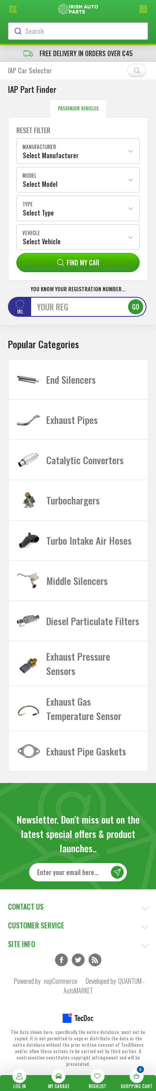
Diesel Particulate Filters (92, 621)
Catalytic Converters (85, 460)
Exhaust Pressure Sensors (78, 663)
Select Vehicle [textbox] (42, 241)
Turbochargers (73, 500)
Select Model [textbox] (40, 184)
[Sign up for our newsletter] (78, 872)
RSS (95, 960)
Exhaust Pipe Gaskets (86, 751)
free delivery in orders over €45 (78, 53)
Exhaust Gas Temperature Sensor (83, 708)
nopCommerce (60, 981)
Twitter (78, 960)
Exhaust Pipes (72, 419)
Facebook (61, 960)
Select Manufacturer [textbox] (51, 155)
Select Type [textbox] (38, 213)
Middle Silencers (77, 580)
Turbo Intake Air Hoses (89, 540)
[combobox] (78, 31)
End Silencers (71, 379)
